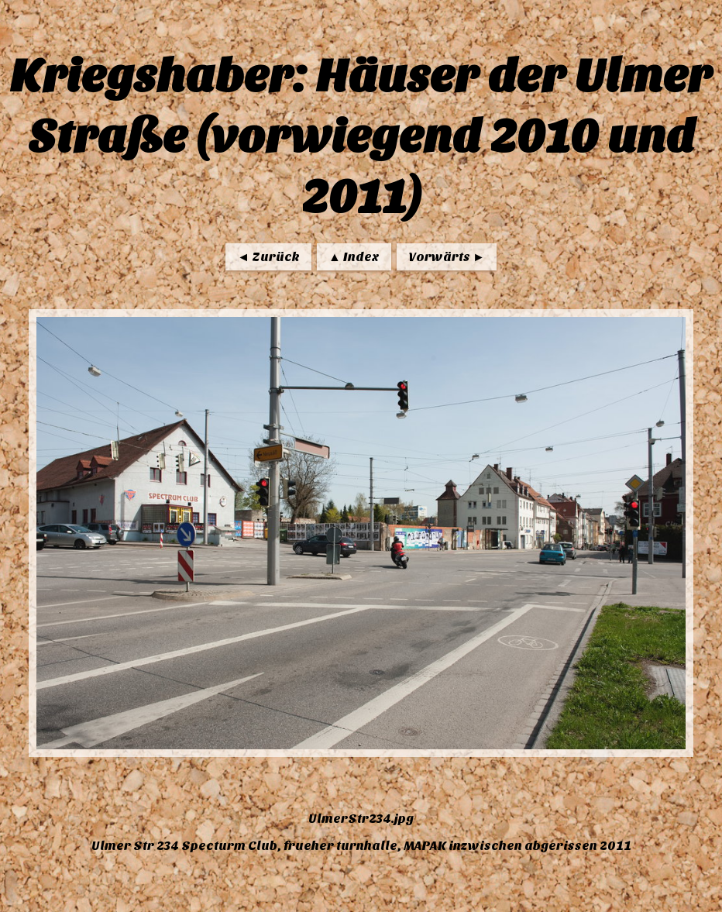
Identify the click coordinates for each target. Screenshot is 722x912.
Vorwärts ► (446, 257)
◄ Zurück (268, 257)
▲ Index (354, 257)
